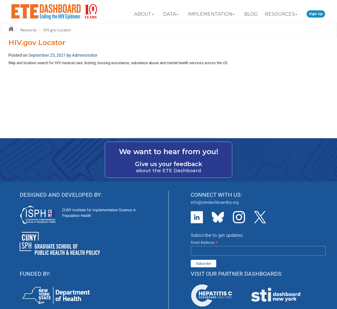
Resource (28, 30)
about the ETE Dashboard (168, 170)
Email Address (204, 242)
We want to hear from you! (168, 151)
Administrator (84, 55)
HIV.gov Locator (57, 30)
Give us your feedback (168, 164)
